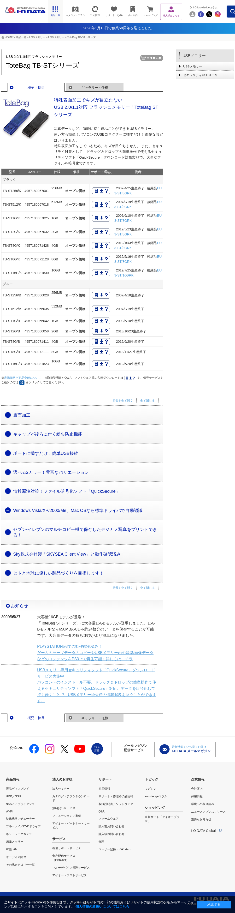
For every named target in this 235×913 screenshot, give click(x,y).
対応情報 (104, 788)
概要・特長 (36, 88)
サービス (59, 839)
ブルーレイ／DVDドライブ (23, 826)
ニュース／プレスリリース (208, 811)
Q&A (102, 811)
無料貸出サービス (63, 808)
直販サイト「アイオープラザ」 (162, 819)
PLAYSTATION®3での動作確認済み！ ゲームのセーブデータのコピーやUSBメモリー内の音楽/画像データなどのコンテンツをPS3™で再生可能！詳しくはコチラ (95, 652)
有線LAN (11, 849)
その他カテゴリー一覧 (20, 864)
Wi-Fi (9, 811)
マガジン (150, 788)
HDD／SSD (13, 796)
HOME (9, 37)
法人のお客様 (62, 779)
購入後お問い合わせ (111, 834)
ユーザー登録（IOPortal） (115, 849)
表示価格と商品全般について (22, 377)
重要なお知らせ (201, 819)
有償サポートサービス (66, 848)
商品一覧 (21, 37)
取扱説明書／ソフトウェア (116, 804)
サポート (105, 779)
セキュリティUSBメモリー (202, 75)
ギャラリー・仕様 (94, 88)
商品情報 (12, 779)
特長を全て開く (123, 400)
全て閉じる (147, 400)
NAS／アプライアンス (20, 804)
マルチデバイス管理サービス (71, 867)
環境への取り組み (202, 804)
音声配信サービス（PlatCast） (63, 858)
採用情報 (197, 796)
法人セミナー (61, 788)
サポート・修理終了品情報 (116, 796)
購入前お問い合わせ (111, 826)
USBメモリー (37, 37)
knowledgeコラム (156, 796)
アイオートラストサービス (69, 875)
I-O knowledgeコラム (215, 7)
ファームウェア (109, 818)
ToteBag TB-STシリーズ (81, 37)
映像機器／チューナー (20, 818)
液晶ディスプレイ (17, 788)
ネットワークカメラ (19, 834)
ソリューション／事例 (66, 815)
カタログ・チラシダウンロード (71, 798)
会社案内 (197, 788)
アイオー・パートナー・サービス (71, 825)
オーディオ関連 (16, 857)
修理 (101, 841)
